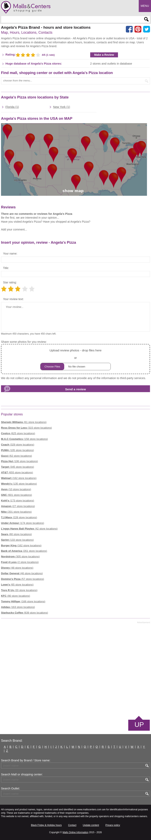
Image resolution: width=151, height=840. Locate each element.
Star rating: (10, 282)
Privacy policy (112, 825)
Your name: (10, 253)
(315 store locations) (26, 427)
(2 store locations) (20, 562)
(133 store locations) (17, 539)
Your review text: (13, 299)
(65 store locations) (17, 584)
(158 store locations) (24, 438)
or (75, 359)
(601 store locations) (16, 494)
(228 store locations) (19, 517)
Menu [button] (145, 5)
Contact (72, 825)
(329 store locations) (17, 444)
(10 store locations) (16, 489)
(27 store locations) (18, 506)
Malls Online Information (75, 832)
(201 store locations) (16, 511)
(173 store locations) (17, 500)
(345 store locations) (17, 466)
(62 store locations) (16, 455)
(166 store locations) (23, 601)
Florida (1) (12, 107)
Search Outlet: (10, 788)
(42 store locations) (29, 528)
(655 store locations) (17, 472)
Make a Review (104, 54)
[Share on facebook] (129, 29)
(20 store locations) (19, 590)
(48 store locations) (17, 567)
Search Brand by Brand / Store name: (25, 760)
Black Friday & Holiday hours (46, 825)
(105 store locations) (17, 450)
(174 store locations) (22, 522)
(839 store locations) (24, 612)
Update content (91, 825)
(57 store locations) (22, 578)
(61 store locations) (24, 422)
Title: (6, 268)
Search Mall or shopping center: (22, 774)
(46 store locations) (22, 573)
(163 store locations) (18, 607)
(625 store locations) (18, 433)
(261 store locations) (24, 550)
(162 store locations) (18, 478)
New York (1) (61, 107)
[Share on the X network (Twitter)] (146, 29)
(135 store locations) (19, 483)
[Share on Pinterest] (137, 29)
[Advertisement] (75, 669)
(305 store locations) (20, 556)
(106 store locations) (19, 461)
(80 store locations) (16, 534)
